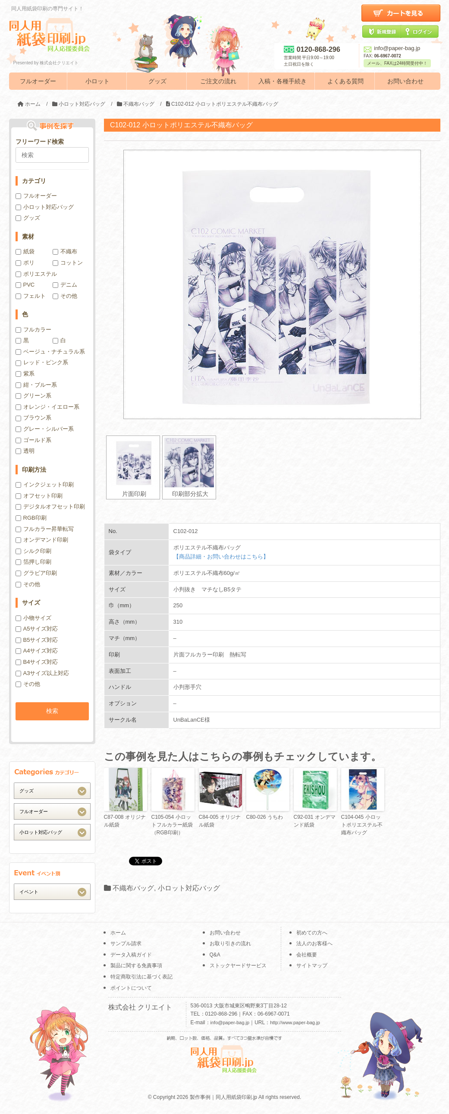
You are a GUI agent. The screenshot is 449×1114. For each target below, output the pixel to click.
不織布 (65, 251)
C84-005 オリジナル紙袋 (220, 821)
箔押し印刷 (33, 562)
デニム (65, 284)
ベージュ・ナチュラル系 (50, 351)
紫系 (25, 373)
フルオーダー (38, 81)
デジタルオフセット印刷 (50, 506)
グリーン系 (33, 395)
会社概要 (306, 955)
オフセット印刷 (39, 495)
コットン (68, 262)
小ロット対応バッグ (189, 888)
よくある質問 (345, 81)
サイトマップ (311, 966)
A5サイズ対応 (37, 628)
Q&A (215, 955)
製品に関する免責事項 (136, 966)
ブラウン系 (33, 417)
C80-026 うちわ (264, 817)
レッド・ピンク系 (42, 362)
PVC (25, 284)
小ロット (97, 81)
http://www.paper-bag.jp (295, 1022)
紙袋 (25, 251)
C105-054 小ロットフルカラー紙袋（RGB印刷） (172, 825)
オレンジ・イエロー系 (47, 407)
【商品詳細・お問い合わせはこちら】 (221, 556)
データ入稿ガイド (131, 955)
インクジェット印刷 (45, 484)
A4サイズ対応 (37, 650)
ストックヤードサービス (238, 966)
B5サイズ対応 (37, 640)
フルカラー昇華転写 (45, 529)
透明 (25, 451)
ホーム (118, 933)
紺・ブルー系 (36, 385)
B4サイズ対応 (37, 662)
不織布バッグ (133, 888)
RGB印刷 (31, 517)
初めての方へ (311, 933)
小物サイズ (33, 618)
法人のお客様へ (314, 943)
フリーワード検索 (40, 141)
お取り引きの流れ (230, 943)
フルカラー (33, 329)
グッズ (157, 81)
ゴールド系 (33, 440)
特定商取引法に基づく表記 (141, 977)
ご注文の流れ (218, 81)
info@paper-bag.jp (392, 48)
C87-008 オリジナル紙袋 (125, 821)
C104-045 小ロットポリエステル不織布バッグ (362, 825)
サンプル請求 (125, 943)
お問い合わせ (405, 81)
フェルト (31, 296)
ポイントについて (131, 988)
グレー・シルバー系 (45, 429)
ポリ (25, 262)
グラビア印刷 (36, 573)
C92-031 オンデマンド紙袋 (315, 821)
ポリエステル (36, 274)
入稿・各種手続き (282, 81)
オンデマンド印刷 (42, 539)
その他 (65, 296)
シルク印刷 (33, 551)
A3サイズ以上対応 (42, 673)
